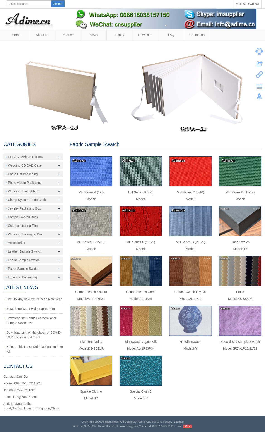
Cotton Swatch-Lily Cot (190, 292)
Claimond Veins (91, 342)
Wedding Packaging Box (25, 234)
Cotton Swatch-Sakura (91, 292)
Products (68, 35)
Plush (240, 292)
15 (154, 129)
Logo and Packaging (22, 277)
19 (173, 129)
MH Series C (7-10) (190, 192)
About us (42, 35)
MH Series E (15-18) (91, 242)
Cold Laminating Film (23, 225)
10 (130, 129)
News (94, 35)
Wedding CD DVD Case (25, 165)
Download (145, 35)
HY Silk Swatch (190, 342)
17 (163, 129)
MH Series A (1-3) (91, 192)
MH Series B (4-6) (141, 192)
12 (139, 129)
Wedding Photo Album (23, 191)
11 (135, 129)
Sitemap (179, 421)
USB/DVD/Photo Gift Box (25, 157)
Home (16, 35)
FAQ (171, 35)
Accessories (16, 243)
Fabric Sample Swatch (24, 260)
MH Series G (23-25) (190, 242)
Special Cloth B (141, 391)
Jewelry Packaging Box (24, 208)
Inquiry (119, 35)
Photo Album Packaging (25, 182)
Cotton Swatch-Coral (140, 292)
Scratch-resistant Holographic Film (30, 308)
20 (177, 129)
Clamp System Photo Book (27, 200)
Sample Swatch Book (23, 217)
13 (144, 129)
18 (168, 129)
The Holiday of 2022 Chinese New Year (34, 299)
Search (57, 3)
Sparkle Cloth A (91, 391)
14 (149, 129)
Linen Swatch (240, 242)
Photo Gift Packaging (23, 174)
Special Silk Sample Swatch (240, 342)
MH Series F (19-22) (140, 242)
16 (158, 129)
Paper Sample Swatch (23, 268)
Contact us (197, 35)
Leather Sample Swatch (25, 251)
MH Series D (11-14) (240, 192)
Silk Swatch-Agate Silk (141, 342)
